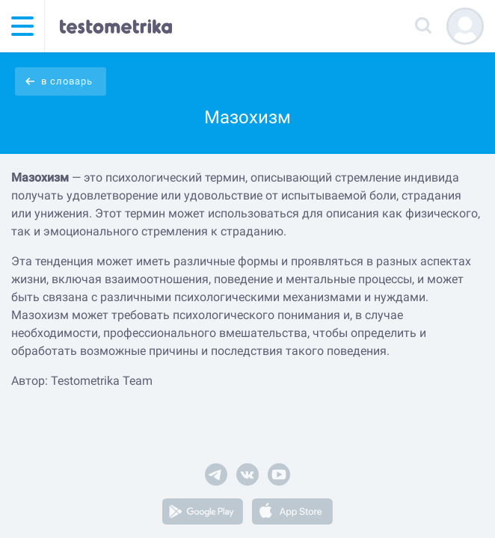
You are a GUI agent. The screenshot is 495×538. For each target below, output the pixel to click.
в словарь (67, 81)
